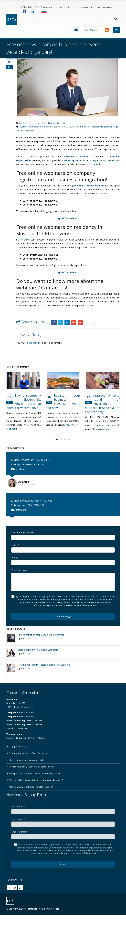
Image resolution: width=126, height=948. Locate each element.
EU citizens (23, 239)
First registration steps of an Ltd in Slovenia (41, 635)
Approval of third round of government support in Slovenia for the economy (102, 405)
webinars (29, 130)
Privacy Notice (52, 909)
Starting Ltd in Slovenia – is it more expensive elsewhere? (37, 780)
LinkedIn (67, 322)
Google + (73, 322)
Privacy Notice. (91, 853)
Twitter (60, 322)
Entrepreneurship (38, 123)
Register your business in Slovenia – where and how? (67, 401)
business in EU (61, 126)
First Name (18, 806)
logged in (35, 342)
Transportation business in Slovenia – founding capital (35, 773)
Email (80, 322)
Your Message (20, 570)
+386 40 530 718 (62, 7)
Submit (63, 864)
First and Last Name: (23, 532)
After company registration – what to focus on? (31, 787)
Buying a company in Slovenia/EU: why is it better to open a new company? (23, 403)
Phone (14, 558)
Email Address (19, 832)
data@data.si (105, 7)
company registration (102, 126)
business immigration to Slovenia (36, 126)
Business (24, 123)
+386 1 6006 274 (84, 7)
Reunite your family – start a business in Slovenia (44, 665)
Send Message (63, 616)
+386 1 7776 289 (35, 505)
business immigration (87, 185)
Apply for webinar (67, 272)
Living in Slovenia (56, 123)
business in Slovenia (80, 126)
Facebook (95, 164)
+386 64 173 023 (43, 501)
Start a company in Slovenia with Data (38, 650)
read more (28, 432)
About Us (26, 7)
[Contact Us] (76, 30)
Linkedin (20, 888)
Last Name (18, 819)
